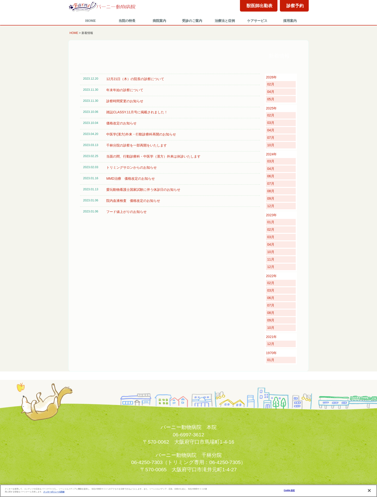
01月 (270, 222)
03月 (270, 123)
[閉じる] (369, 490)
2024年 (271, 154)
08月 (270, 191)
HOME (90, 21)
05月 (270, 99)
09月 (270, 198)
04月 (270, 92)
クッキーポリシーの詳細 (53, 492)
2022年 (271, 276)
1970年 (271, 353)
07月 (270, 138)
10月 (270, 145)
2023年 (271, 215)
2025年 (271, 108)
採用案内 (290, 21)
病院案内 (159, 21)
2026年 (271, 77)
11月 (270, 259)
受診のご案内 (192, 21)
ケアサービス (257, 21)
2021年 (271, 337)
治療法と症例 (225, 21)
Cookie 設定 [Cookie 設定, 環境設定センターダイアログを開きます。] (289, 490)
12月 (270, 206)
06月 (270, 176)
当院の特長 (127, 21)
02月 (270, 84)
